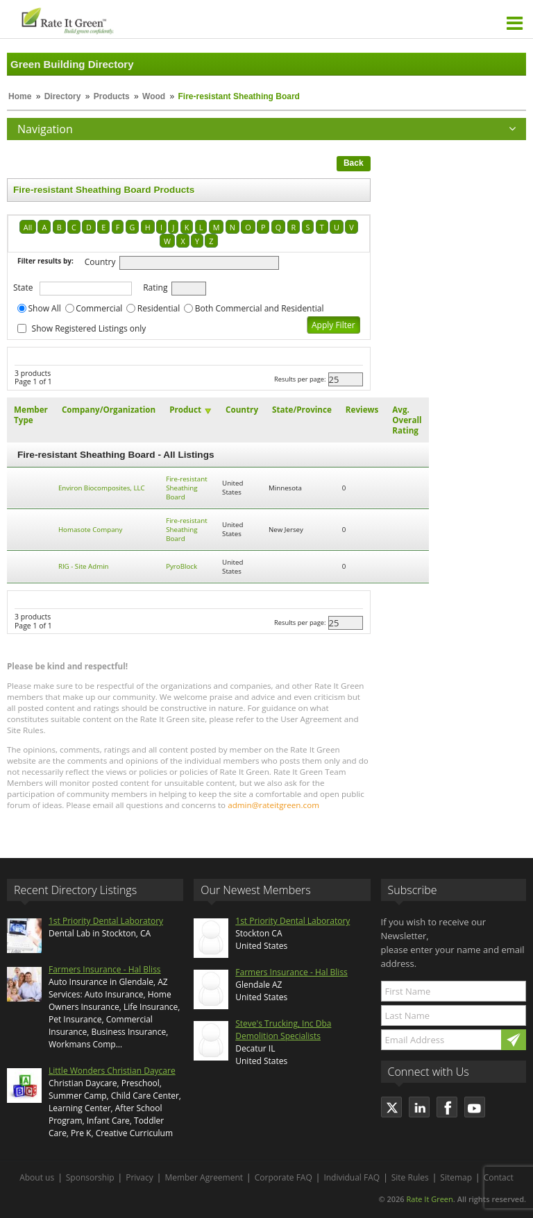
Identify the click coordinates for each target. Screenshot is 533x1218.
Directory (62, 96)
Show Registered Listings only (89, 328)
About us (36, 1177)
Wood (153, 96)
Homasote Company (90, 529)
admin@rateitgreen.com (273, 805)
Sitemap (456, 1177)
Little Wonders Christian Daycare (112, 1071)
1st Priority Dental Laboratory (106, 921)
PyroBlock (181, 566)
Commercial (99, 308)
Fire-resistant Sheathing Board (186, 487)
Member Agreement (203, 1177)
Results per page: (300, 379)
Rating (155, 287)
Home (19, 96)
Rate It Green (429, 1199)
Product (185, 409)
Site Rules (410, 1177)
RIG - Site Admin (83, 566)
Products (112, 96)
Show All (44, 308)
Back (354, 163)
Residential (158, 308)
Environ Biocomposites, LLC (101, 487)
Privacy (139, 1177)
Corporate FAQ (283, 1177)
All (28, 227)
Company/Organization (108, 409)
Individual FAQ (351, 1177)
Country (100, 262)
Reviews (362, 409)
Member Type (31, 414)
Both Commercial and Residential (259, 308)
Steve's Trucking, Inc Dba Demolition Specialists (283, 1030)
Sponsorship (90, 1177)
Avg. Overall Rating (406, 420)
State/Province (302, 409)
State (23, 287)
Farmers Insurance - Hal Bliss (105, 969)
